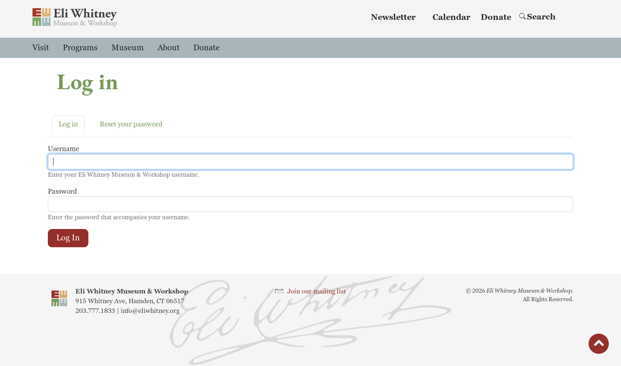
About (169, 48)
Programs (80, 48)
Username (63, 149)
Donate (496, 17)
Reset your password (131, 124)
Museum (127, 48)
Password (62, 191)
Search (537, 17)
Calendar (451, 17)
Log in (68, 124)
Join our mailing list (316, 291)
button (599, 345)
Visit (40, 48)
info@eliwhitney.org (150, 311)
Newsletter (393, 17)
